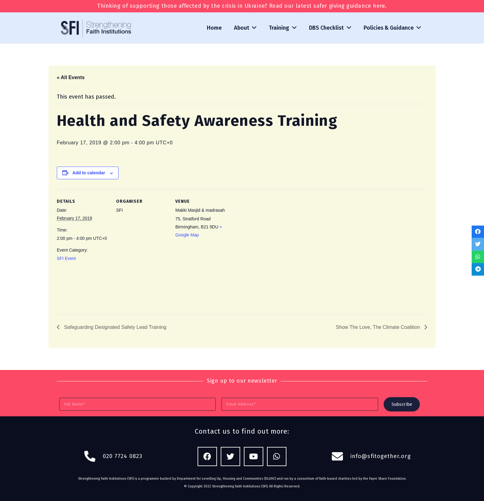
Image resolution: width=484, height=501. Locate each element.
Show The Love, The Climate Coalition (378, 327)
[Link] (96, 27)
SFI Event (66, 258)
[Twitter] (230, 456)
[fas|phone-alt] (93, 456)
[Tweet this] (478, 244)
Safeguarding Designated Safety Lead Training (114, 327)
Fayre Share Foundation (387, 479)
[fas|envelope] (340, 456)
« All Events (71, 77)
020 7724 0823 (122, 456)
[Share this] (478, 231)
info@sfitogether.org (380, 456)
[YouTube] (253, 456)
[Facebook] (207, 456)
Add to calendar (89, 172)
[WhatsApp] (276, 456)
